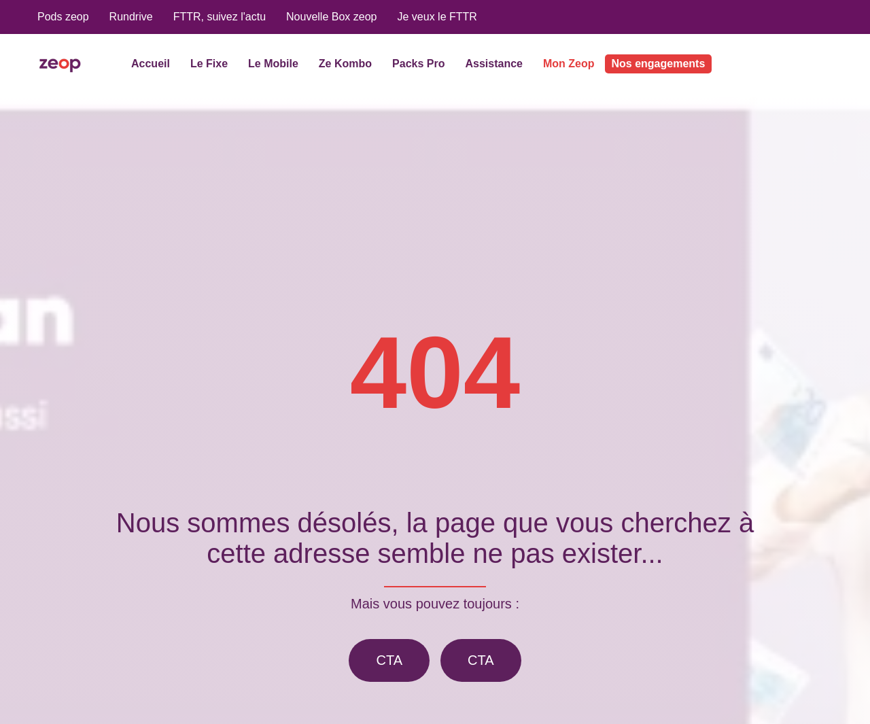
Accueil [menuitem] (150, 63)
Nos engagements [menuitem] (659, 63)
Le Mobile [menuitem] (273, 63)
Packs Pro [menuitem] (418, 63)
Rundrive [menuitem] (131, 16)
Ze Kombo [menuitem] (345, 63)
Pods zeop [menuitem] (63, 16)
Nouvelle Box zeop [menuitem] (331, 16)
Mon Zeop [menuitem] (569, 63)
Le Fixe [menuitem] (209, 63)
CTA (389, 660)
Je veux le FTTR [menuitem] (436, 16)
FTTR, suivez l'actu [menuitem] (219, 16)
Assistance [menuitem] (494, 63)
